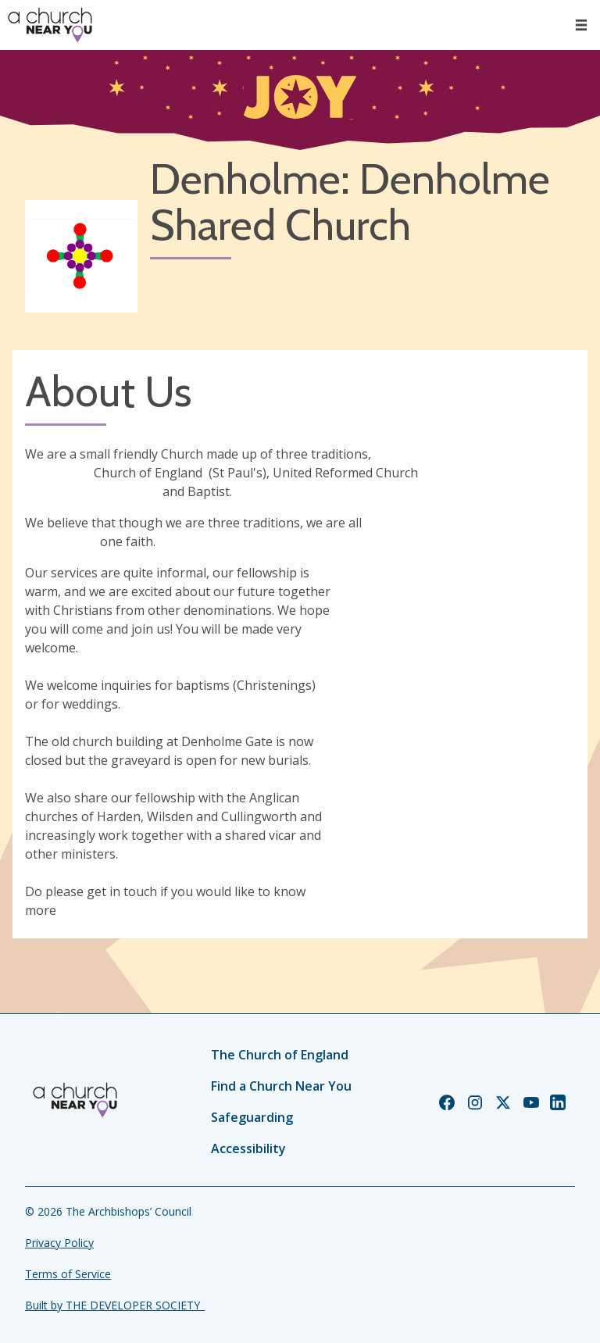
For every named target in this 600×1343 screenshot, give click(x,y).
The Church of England (279, 1054)
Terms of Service (68, 1273)
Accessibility (248, 1148)
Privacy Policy (59, 1242)
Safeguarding (252, 1117)
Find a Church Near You (281, 1086)
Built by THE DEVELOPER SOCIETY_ (115, 1305)
